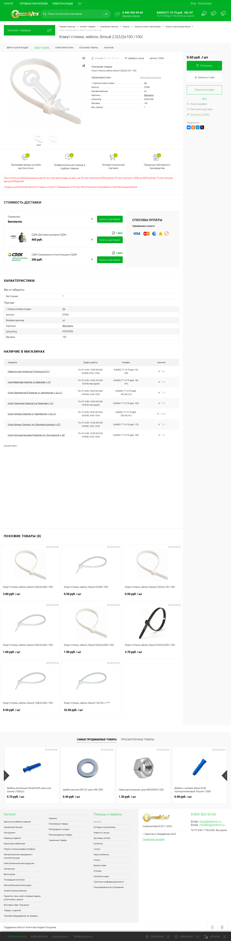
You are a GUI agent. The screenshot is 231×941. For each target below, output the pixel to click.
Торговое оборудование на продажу (21, 916)
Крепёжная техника (13, 827)
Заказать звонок (131, 16)
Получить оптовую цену (204, 91)
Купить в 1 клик (204, 77)
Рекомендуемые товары (60, 835)
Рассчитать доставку (200, 109)
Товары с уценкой (12, 910)
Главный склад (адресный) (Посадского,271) (29, 371)
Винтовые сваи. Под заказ (16, 905)
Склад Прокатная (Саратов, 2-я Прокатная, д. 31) (30, 403)
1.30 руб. (127, 797)
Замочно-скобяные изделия (17, 822)
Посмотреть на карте (154, 839)
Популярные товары (58, 824)
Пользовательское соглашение (109, 887)
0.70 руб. (15, 797)
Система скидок (101, 876)
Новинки (53, 818)
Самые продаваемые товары (97, 739)
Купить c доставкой (109, 219)
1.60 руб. (30, 654)
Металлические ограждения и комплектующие (18, 856)
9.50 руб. (30, 712)
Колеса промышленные (15, 890)
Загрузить (149, 95)
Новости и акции (62, 3)
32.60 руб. (91, 712)
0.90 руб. (183, 797)
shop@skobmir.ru (210, 821)
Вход (193, 3)
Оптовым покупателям (34, 3)
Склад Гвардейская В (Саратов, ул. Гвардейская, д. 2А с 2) (35, 392)
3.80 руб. (30, 596)
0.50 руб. (91, 596)
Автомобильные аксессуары (17, 885)
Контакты (98, 843)
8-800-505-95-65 (39, 936)
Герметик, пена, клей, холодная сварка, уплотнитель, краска (22, 898)
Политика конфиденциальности (109, 882)
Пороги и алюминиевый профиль (19, 849)
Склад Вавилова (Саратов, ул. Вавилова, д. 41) (29, 382)
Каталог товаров (29, 30)
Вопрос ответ (100, 865)
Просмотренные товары (137, 739)
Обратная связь (15, 936)
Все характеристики (150, 77)
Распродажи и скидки (59, 829)
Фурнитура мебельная (14, 843)
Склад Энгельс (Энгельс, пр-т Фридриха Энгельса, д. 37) (34, 424)
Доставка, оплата (102, 838)
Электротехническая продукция (19, 863)
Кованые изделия (12, 838)
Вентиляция (9, 874)
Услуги (97, 849)
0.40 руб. (71, 797)
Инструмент (9, 832)
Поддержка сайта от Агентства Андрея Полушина (30, 927)
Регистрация (204, 3)
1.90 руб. (91, 654)
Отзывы (98, 871)
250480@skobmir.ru (212, 825)
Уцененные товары (58, 840)
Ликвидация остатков (14, 880)
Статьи (97, 860)
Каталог (8, 3)
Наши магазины (101, 854)
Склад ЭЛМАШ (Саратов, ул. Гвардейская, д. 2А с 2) (32, 414)
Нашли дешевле (197, 104)
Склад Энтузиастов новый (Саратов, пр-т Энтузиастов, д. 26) (36, 435)
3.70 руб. (152, 654)
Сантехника (9, 869)
